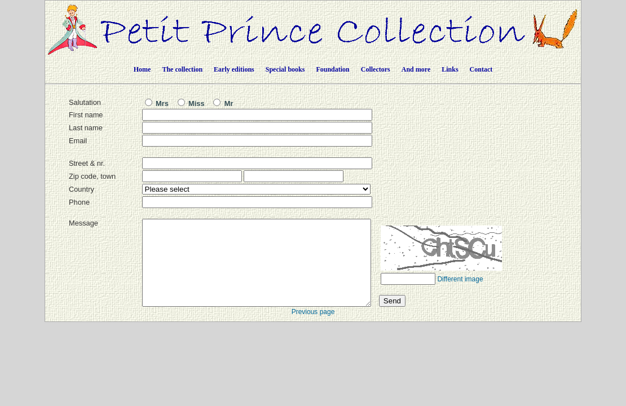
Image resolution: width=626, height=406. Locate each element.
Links (450, 69)
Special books (285, 69)
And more (416, 69)
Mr (223, 103)
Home (142, 69)
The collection (182, 69)
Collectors (375, 69)
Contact (481, 69)
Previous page (313, 329)
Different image (460, 296)
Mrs (157, 103)
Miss (191, 103)
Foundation (332, 69)
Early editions (234, 69)
